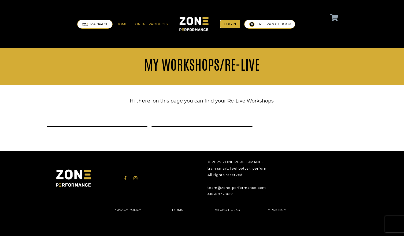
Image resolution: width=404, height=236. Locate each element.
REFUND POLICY (226, 210)
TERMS (177, 210)
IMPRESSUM (277, 210)
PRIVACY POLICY (127, 210)
